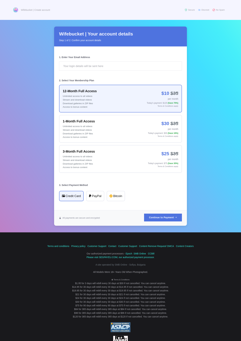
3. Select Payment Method (73, 185)
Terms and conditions (58, 246)
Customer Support (96, 246)
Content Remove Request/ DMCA (156, 246)
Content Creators (185, 246)
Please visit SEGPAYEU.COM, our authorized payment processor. (120, 257)
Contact (112, 246)
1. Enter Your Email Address (74, 57)
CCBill (151, 253)
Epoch (129, 253)
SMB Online (140, 253)
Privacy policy (78, 246)
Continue (163, 217)
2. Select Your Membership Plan (76, 80)
